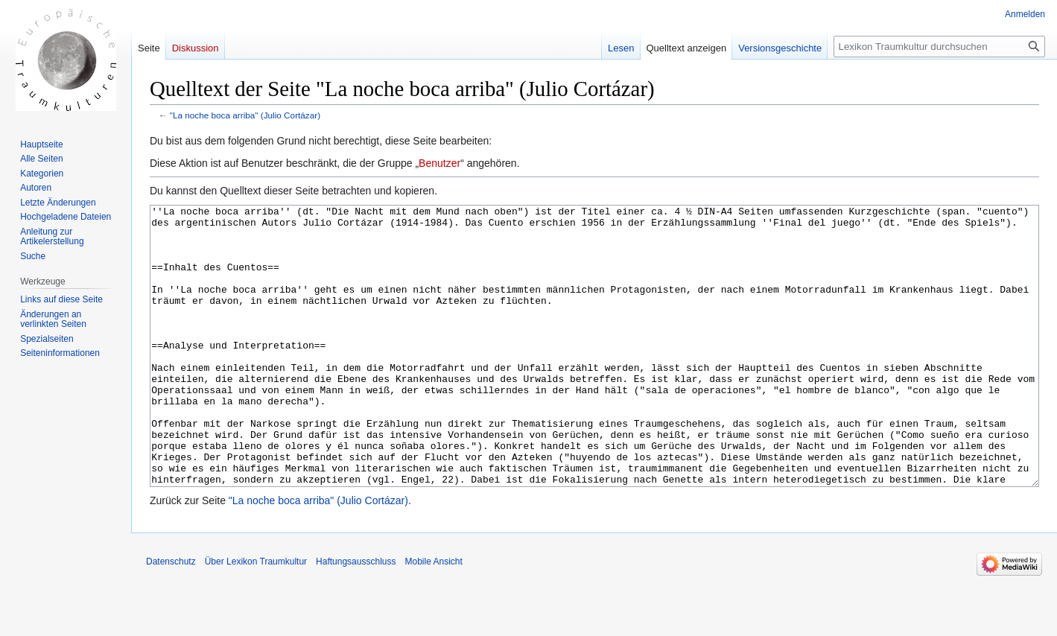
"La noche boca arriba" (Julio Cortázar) (245, 115)
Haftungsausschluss (356, 617)
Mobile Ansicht (433, 617)
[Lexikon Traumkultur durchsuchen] (939, 46)
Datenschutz (171, 617)
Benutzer (439, 163)
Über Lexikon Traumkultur (256, 617)
